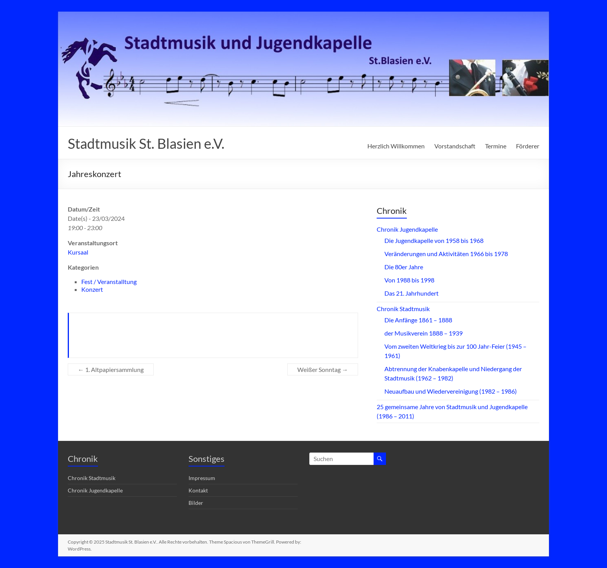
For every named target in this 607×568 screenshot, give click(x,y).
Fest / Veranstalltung (109, 281)
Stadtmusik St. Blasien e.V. (146, 143)
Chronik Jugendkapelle (407, 229)
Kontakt (198, 490)
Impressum (202, 478)
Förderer (527, 146)
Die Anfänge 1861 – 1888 (418, 320)
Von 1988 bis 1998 (409, 280)
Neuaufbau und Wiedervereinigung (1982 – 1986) (450, 391)
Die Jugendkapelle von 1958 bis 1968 (434, 240)
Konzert (92, 289)
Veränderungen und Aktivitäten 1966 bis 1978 (446, 253)
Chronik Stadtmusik (403, 308)
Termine (495, 146)
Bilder (196, 502)
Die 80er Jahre (403, 266)
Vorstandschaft (454, 146)
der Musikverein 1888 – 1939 (423, 333)
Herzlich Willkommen (396, 146)
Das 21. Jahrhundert (411, 293)
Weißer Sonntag (322, 369)
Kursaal (78, 252)
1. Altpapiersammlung (111, 369)
